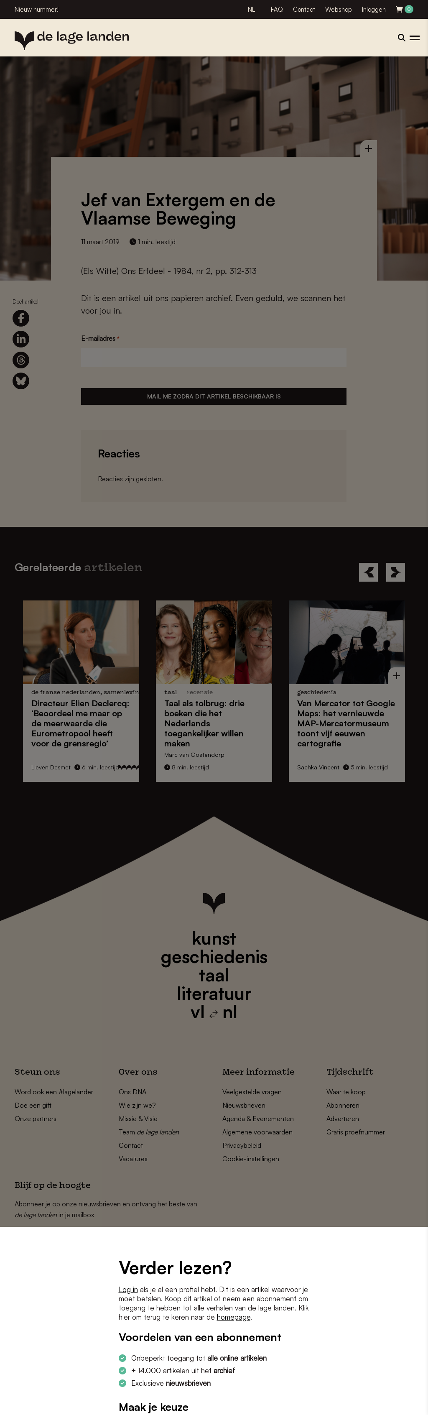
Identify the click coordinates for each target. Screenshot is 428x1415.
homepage (233, 1317)
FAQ (277, 9)
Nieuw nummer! (37, 9)
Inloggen (374, 9)
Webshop (338, 9)
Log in (128, 1289)
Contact (304, 9)
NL (251, 9)
